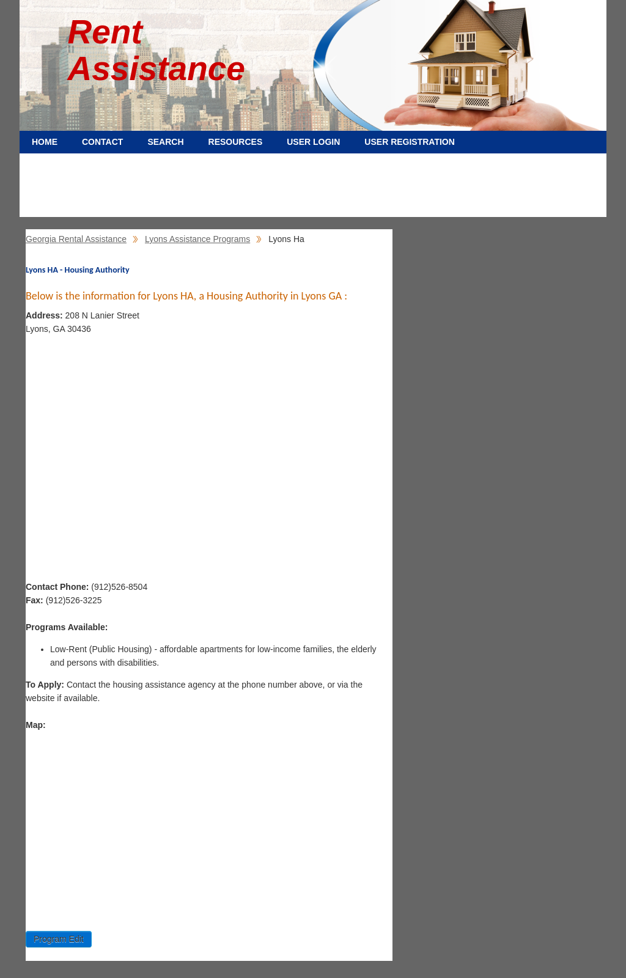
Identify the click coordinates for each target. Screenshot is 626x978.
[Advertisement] (313, 189)
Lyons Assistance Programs (197, 239)
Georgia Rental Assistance (76, 239)
